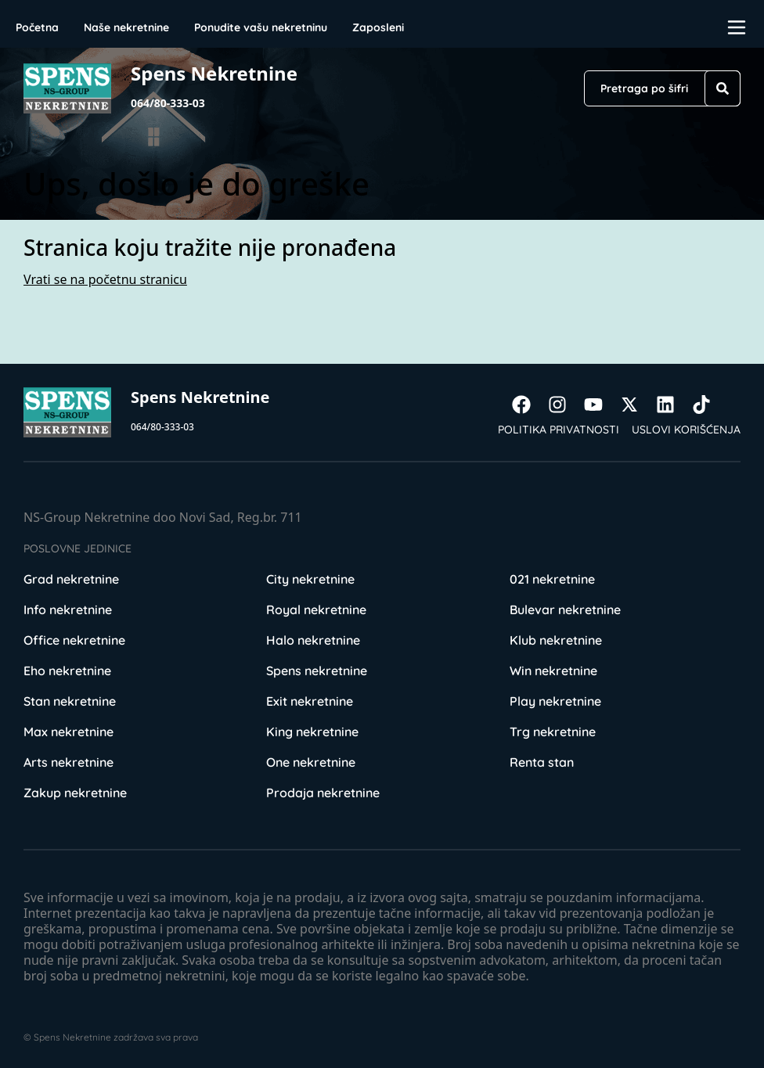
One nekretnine (310, 762)
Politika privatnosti (558, 430)
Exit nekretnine (309, 701)
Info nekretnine (67, 609)
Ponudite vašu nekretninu (260, 27)
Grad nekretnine (71, 579)
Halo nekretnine (313, 640)
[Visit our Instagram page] (565, 404)
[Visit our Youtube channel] (601, 404)
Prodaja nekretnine (323, 792)
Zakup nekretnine (75, 792)
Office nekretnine (74, 640)
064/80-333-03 (168, 102)
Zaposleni (378, 27)
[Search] (723, 88)
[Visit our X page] (637, 404)
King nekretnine (312, 731)
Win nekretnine (553, 670)
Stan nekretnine (69, 701)
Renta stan (542, 762)
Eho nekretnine (67, 670)
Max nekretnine (68, 731)
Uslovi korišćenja (686, 430)
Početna (37, 27)
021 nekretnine (552, 579)
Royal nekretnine (316, 609)
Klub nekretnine (556, 640)
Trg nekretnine (553, 731)
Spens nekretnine (316, 670)
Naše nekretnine (126, 27)
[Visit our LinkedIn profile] (673, 404)
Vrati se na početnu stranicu (105, 279)
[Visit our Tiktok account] (709, 404)
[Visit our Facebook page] (529, 404)
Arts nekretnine (68, 762)
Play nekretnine (555, 701)
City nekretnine (310, 579)
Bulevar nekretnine (565, 609)
